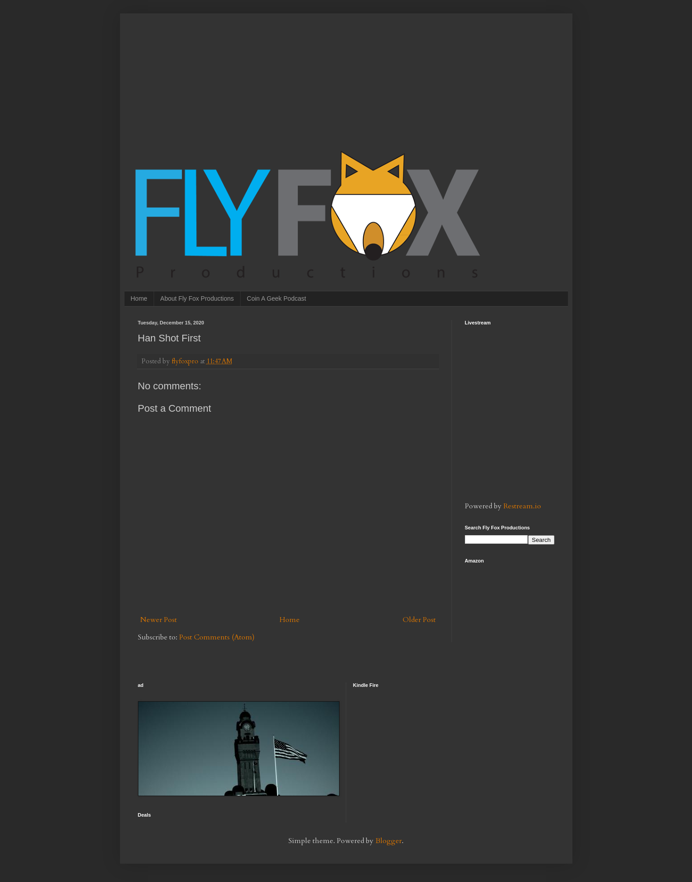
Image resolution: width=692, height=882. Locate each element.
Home (139, 298)
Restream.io (522, 506)
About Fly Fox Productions (197, 298)
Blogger (388, 841)
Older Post (419, 620)
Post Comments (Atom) (216, 637)
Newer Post (158, 620)
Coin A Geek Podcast (276, 298)
